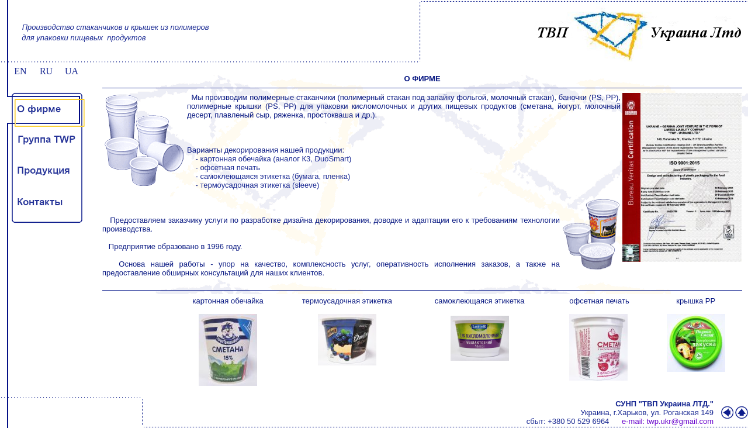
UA (71, 71)
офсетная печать (230, 167)
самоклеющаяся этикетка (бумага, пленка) (275, 176)
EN (20, 71)
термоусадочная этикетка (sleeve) (259, 185)
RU (46, 71)
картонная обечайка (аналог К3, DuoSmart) (275, 158)
